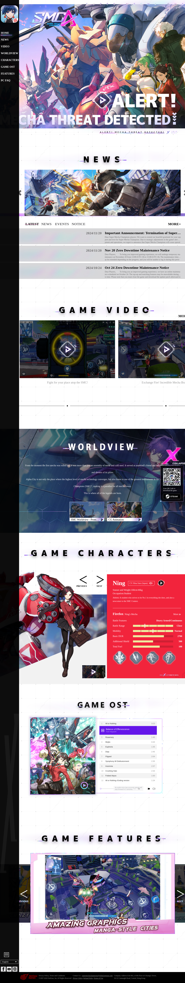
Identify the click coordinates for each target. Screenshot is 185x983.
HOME (5, 32)
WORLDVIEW (9, 53)
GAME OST (8, 66)
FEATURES (8, 73)
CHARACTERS (9, 60)
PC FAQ (5, 80)
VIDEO (5, 46)
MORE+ (174, 224)
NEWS (5, 39)
